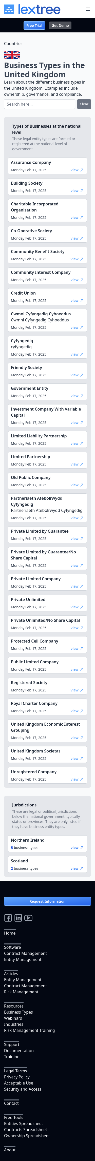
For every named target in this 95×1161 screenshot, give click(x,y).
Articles (11, 973)
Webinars (13, 1018)
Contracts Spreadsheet (25, 1129)
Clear (84, 104)
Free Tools (13, 1117)
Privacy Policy (17, 1077)
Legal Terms (15, 1071)
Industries (13, 1024)
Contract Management (25, 953)
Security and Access (22, 1089)
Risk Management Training (29, 1030)
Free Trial (34, 25)
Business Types (18, 1012)
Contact (11, 1103)
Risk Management (21, 992)
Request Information (47, 901)
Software (12, 947)
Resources (14, 1006)
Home (10, 933)
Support (11, 1044)
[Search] (39, 104)
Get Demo (60, 25)
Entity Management (23, 959)
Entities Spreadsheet (23, 1123)
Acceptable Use (18, 1083)
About (9, 1150)
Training (12, 1056)
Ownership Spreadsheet (27, 1135)
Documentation (19, 1050)
